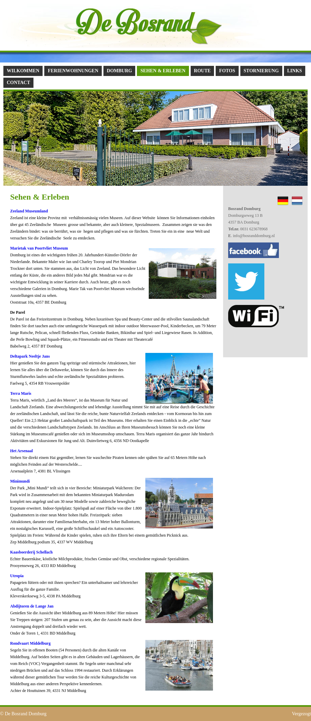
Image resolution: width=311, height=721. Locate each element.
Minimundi (20, 481)
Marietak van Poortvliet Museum (39, 248)
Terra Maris (20, 393)
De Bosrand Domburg (25, 713)
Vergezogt (301, 713)
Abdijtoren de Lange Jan (31, 606)
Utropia (17, 575)
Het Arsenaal (22, 450)
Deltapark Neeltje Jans (30, 356)
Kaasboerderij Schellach (31, 552)
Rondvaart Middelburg (30, 643)
